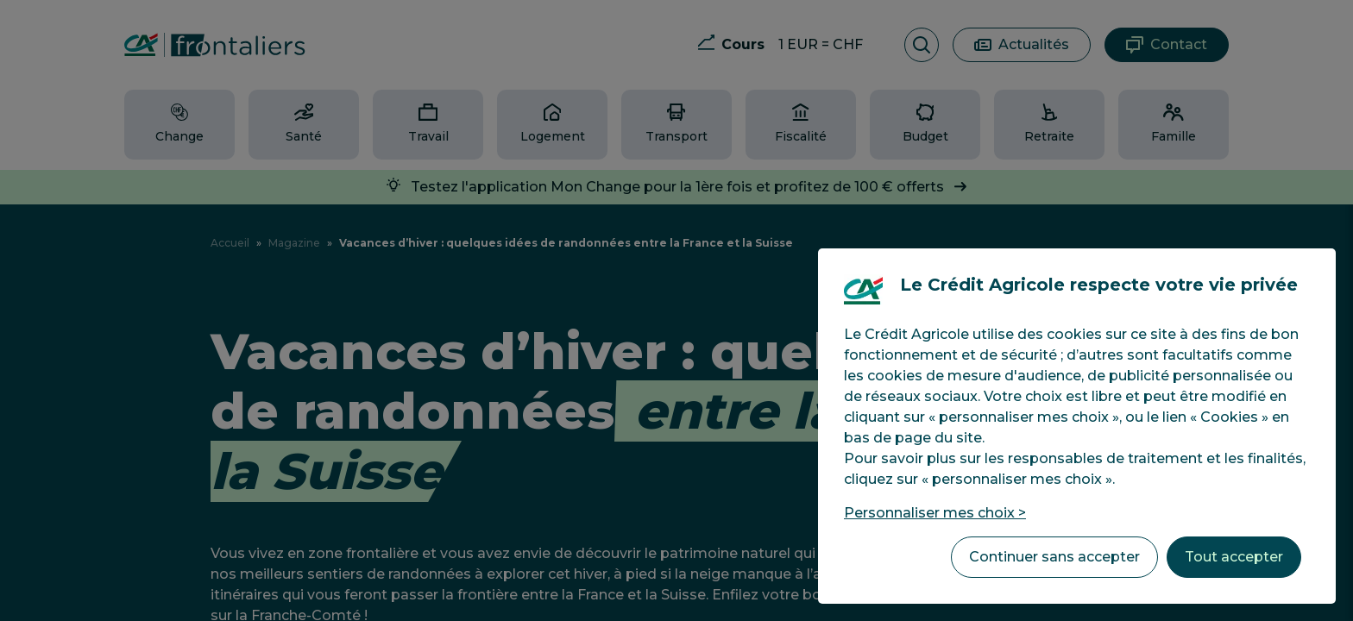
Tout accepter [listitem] (1234, 557)
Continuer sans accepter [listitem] (1054, 557)
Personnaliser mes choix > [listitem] (935, 513)
